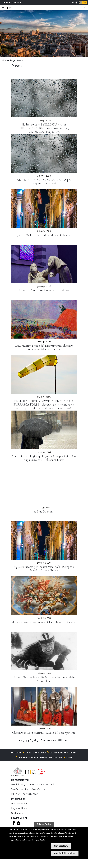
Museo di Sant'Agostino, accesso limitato (44, 290)
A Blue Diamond (44, 511)
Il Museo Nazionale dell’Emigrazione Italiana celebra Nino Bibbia (44, 679)
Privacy (46, 840)
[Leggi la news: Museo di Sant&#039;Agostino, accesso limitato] (44, 264)
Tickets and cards (36, 753)
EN (84, 2)
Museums (16, 753)
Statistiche (17, 813)
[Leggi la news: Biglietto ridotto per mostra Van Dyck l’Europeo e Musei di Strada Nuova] (44, 540)
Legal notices (19, 808)
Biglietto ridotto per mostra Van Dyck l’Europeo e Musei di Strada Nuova (44, 568)
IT (80, 2)
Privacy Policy (19, 803)
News (69, 757)
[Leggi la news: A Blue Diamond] (44, 485)
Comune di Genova (11, 2)
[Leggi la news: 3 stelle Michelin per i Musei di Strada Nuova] (44, 208)
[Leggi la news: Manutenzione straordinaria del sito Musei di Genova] (44, 595)
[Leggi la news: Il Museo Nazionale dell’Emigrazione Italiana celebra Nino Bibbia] (44, 651)
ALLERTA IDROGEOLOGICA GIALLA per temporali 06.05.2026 (44, 181)
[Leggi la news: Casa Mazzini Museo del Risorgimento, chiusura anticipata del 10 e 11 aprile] (44, 319)
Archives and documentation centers (40, 757)
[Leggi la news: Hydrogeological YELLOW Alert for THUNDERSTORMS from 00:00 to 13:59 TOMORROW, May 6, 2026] (44, 98)
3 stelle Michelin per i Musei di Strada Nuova (44, 235)
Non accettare (61, 846)
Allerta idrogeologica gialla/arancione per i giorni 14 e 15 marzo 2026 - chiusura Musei (44, 458)
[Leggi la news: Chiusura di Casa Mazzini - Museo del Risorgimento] (44, 706)
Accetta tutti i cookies (64, 853)
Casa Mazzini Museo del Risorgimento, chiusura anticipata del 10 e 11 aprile (44, 347)
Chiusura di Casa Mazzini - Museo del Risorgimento (44, 733)
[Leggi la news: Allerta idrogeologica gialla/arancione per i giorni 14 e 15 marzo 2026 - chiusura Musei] (44, 430)
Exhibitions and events (63, 753)
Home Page (8, 60)
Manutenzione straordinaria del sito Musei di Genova (44, 622)
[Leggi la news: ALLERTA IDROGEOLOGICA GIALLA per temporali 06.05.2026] (44, 153)
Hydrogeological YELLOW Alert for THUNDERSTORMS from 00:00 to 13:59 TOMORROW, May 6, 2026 (44, 128)
